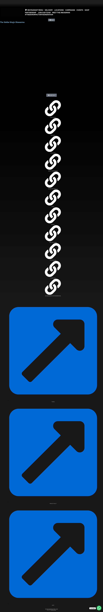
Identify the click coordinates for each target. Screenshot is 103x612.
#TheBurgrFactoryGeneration (39, 15)
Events (80, 10)
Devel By (51, 610)
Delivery (49, 10)
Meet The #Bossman (61, 13)
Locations (59, 10)
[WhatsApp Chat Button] (99, 608)
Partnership (30, 13)
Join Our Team (44, 13)
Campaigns (70, 10)
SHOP (87, 10)
